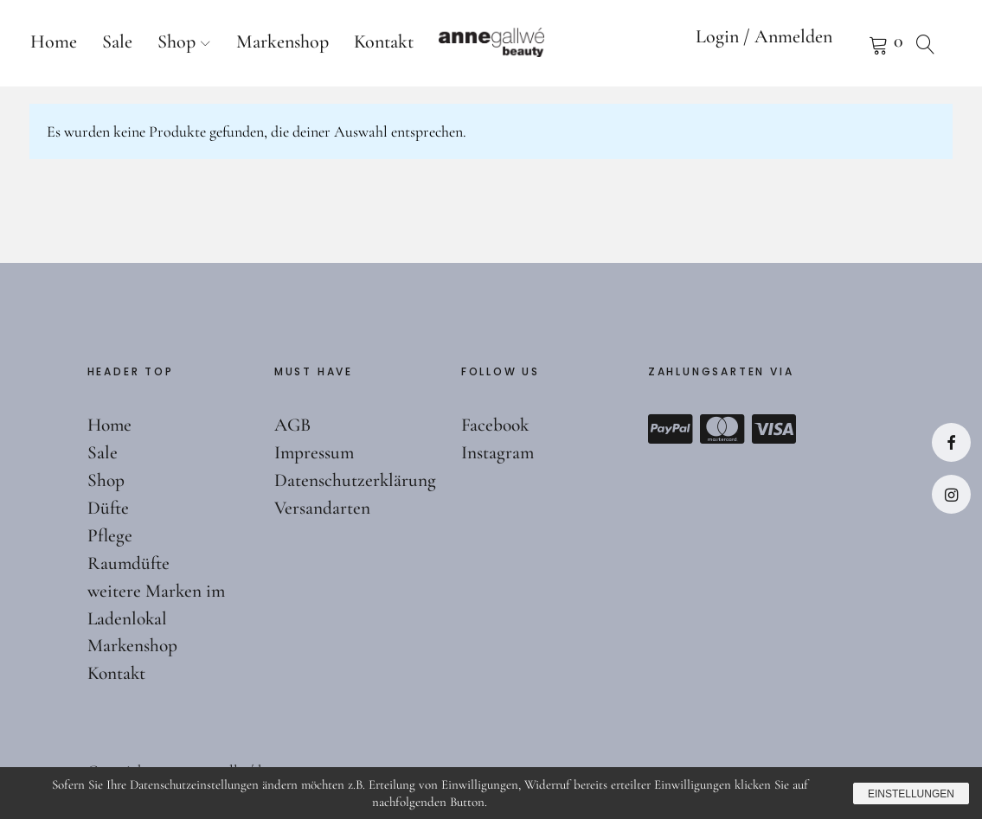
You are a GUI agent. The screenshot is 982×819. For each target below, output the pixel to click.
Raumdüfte (129, 563)
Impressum (315, 452)
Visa (774, 429)
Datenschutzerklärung (355, 480)
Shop (176, 41)
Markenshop (282, 41)
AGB (293, 424)
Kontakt (384, 41)
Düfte (108, 507)
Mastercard (722, 429)
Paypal (670, 429)
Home (53, 41)
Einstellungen (907, 793)
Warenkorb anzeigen (856, 43)
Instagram (951, 494)
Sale (117, 41)
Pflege (109, 535)
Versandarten (322, 507)
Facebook (951, 442)
